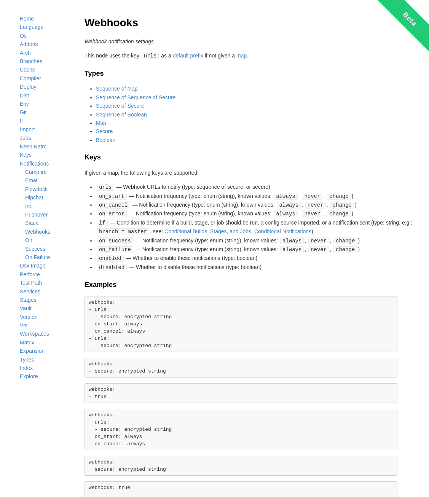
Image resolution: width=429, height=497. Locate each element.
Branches (31, 61)
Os (23, 36)
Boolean (105, 140)
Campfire (36, 172)
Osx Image (33, 266)
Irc (28, 206)
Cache (27, 70)
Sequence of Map (117, 88)
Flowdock (36, 189)
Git (23, 112)
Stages (28, 300)
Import (27, 129)
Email (31, 180)
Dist (24, 95)
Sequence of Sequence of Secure (135, 97)
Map (101, 122)
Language (31, 27)
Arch (25, 53)
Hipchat (34, 197)
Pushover (36, 215)
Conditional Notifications (282, 229)
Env (24, 104)
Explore (29, 376)
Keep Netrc (33, 146)
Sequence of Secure (120, 105)
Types (27, 360)
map (241, 56)
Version (29, 317)
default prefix (188, 56)
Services (30, 291)
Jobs (25, 138)
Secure (104, 131)
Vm (24, 325)
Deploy (28, 87)
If (21, 121)
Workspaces (34, 334)
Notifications (34, 164)
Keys (26, 155)
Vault (26, 308)
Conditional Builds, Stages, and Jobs (207, 229)
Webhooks (37, 232)
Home (27, 19)
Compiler (30, 78)
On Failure (37, 257)
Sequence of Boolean (121, 114)
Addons (29, 44)
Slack (31, 223)
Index (26, 368)
